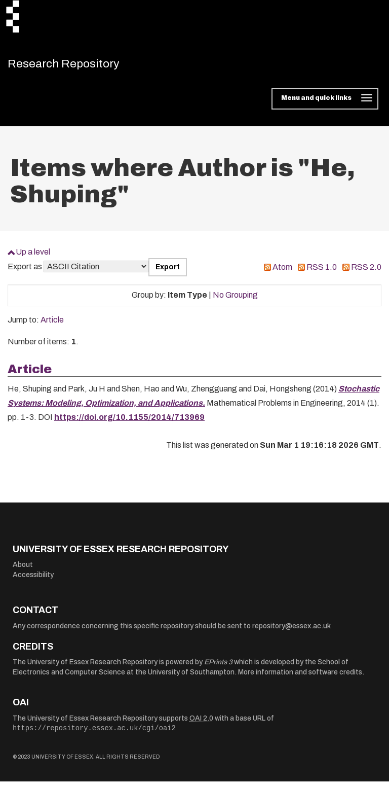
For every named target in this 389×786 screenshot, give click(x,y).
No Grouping (235, 299)
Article (52, 324)
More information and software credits (300, 677)
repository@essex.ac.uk (291, 630)
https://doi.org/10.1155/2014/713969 (129, 421)
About (23, 569)
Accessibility (33, 579)
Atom (282, 271)
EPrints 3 (218, 666)
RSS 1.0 (321, 271)
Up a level (33, 256)
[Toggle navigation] (324, 103)
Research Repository (79, 66)
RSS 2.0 (366, 271)
